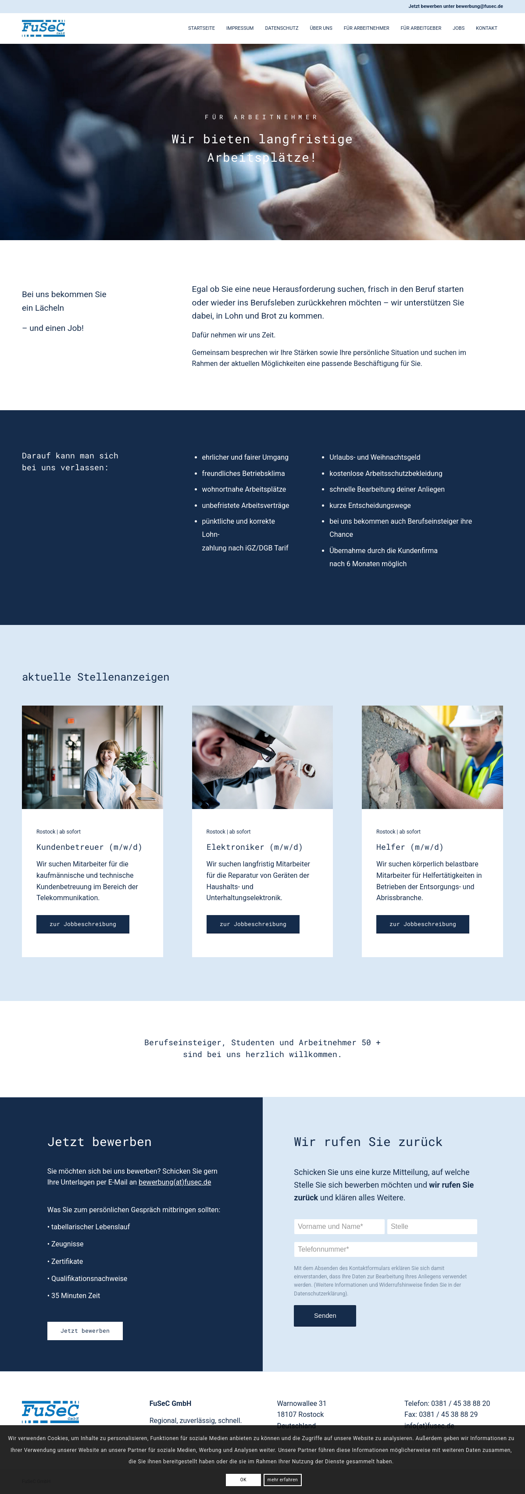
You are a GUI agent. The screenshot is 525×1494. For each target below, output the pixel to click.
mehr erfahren (283, 1479)
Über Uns (321, 28)
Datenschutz (281, 28)
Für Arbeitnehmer (366, 28)
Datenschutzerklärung (319, 1294)
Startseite (201, 28)
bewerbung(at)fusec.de (175, 1182)
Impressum (240, 28)
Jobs (458, 28)
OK (243, 1479)
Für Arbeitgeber (421, 28)
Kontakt (486, 28)
